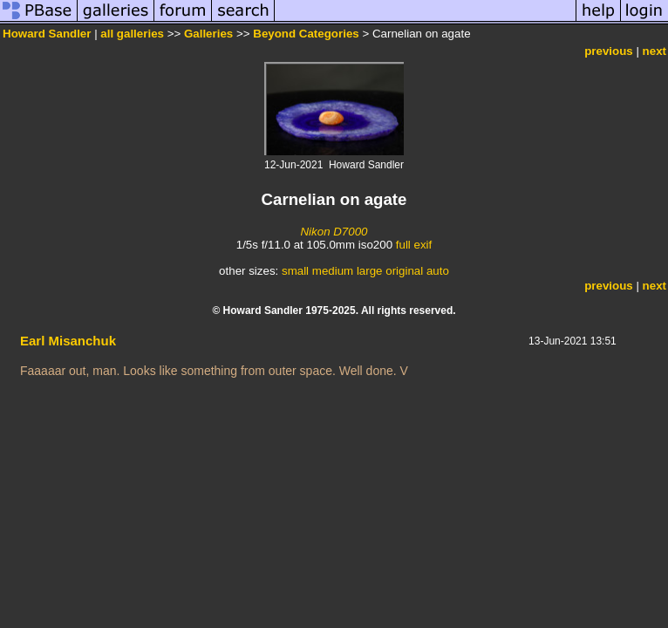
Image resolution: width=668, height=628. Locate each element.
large (370, 270)
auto (437, 270)
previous (608, 51)
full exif (414, 244)
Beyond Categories (305, 33)
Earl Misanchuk (68, 340)
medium (332, 270)
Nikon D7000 (333, 231)
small (295, 270)
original (404, 270)
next (654, 51)
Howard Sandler (47, 33)
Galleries (208, 33)
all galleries (132, 33)
